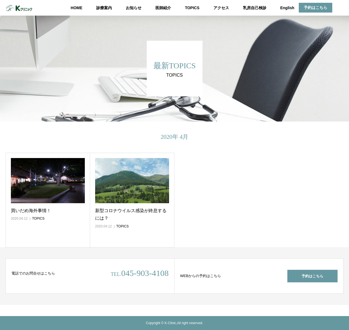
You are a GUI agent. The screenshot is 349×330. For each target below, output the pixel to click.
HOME (76, 8)
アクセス (221, 8)
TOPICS (192, 8)
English (287, 8)
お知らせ (133, 8)
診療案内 (104, 8)
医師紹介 (163, 8)
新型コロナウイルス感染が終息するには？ (131, 214)
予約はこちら (315, 7)
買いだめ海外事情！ (31, 210)
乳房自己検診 (254, 8)
